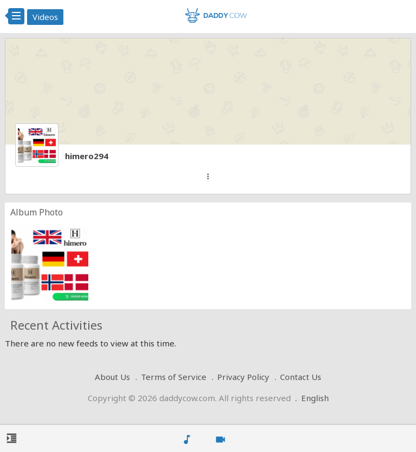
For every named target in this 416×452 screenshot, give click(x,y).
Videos (45, 16)
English (315, 397)
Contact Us (300, 376)
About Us (112, 376)
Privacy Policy (243, 376)
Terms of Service (173, 376)
